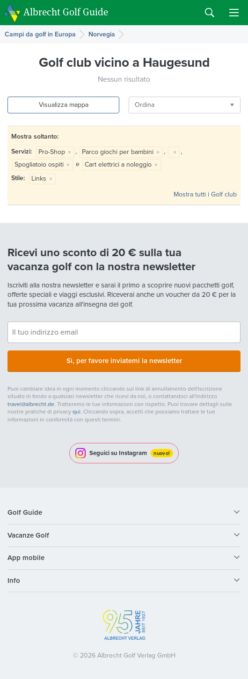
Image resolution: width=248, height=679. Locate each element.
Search (209, 12)
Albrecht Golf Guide (65, 12)
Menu (234, 12)
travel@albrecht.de (30, 404)
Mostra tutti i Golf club (205, 194)
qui (76, 411)
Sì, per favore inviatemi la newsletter (124, 361)
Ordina (144, 105)
